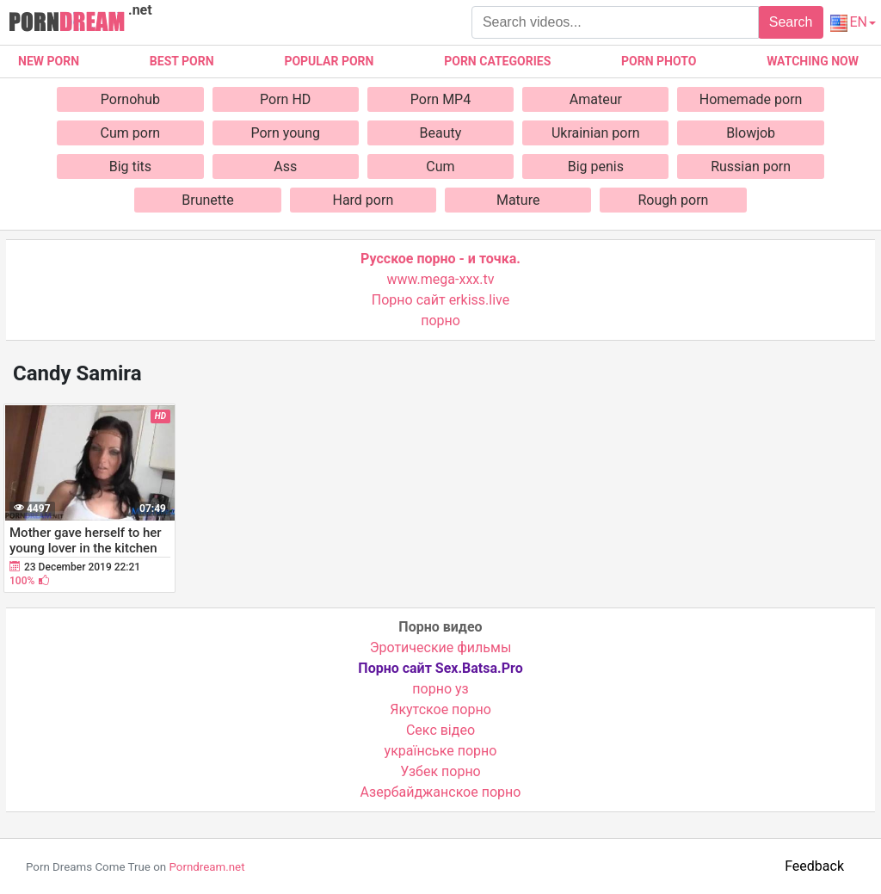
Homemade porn (751, 99)
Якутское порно (440, 709)
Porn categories (497, 61)
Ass (285, 166)
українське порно (441, 751)
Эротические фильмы (441, 647)
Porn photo (658, 61)
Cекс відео (440, 730)
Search (791, 22)
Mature (517, 200)
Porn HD (285, 99)
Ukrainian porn (595, 133)
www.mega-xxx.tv (441, 279)
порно (440, 320)
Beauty (441, 133)
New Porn (48, 61)
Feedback (814, 866)
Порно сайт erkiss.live (440, 300)
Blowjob (750, 133)
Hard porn (362, 200)
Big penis (596, 166)
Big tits (130, 166)
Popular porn (328, 61)
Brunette (207, 200)
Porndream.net (206, 866)
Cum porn (131, 133)
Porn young (285, 133)
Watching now (813, 61)
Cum (440, 166)
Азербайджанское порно (440, 792)
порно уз (440, 689)
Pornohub (130, 99)
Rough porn (673, 200)
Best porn (182, 61)
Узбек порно (440, 771)
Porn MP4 (440, 99)
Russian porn (751, 166)
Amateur (596, 99)
